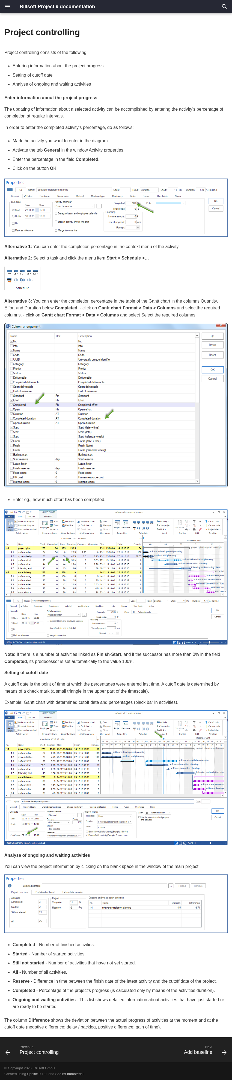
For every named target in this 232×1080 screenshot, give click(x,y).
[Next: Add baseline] (204, 1051)
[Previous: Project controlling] (33, 1051)
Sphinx (32, 1074)
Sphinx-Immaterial (69, 1074)
